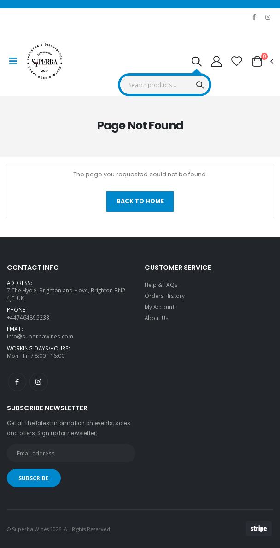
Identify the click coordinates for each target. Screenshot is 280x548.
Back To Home (140, 201)
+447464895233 (28, 317)
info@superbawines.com (40, 336)
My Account (160, 306)
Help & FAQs (161, 284)
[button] (197, 63)
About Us (157, 317)
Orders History (165, 295)
